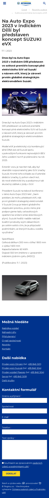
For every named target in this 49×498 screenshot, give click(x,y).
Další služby (8, 380)
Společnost (8, 406)
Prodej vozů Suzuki (12, 368)
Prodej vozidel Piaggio (13, 372)
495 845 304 (34, 368)
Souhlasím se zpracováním (22, 465)
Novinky (6, 344)
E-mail (6, 417)
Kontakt (6, 349)
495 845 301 (34, 364)
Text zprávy (8, 438)
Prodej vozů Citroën (12, 364)
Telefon (6, 427)
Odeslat (11, 473)
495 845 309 (19, 376)
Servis (5, 376)
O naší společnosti (11, 340)
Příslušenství (9, 336)
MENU (4, 3)
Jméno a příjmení (11, 396)
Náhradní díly (9, 332)
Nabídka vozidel (10, 328)
